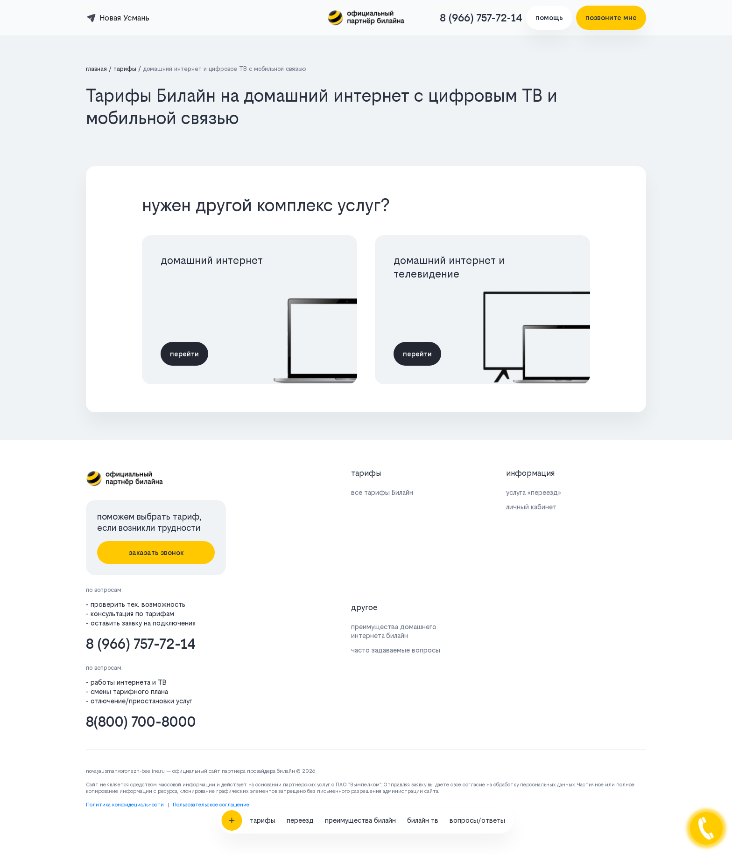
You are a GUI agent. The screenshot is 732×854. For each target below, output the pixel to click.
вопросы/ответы (477, 703)
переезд (300, 703)
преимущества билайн (360, 703)
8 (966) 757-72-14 (481, 18)
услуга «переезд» (533, 492)
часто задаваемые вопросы (395, 650)
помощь (549, 17)
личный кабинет (531, 507)
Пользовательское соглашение (211, 805)
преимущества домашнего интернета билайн (393, 631)
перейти (184, 354)
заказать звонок (156, 552)
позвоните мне (611, 17)
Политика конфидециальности (125, 805)
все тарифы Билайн (382, 492)
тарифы (262, 703)
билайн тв (422, 703)
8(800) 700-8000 (141, 722)
